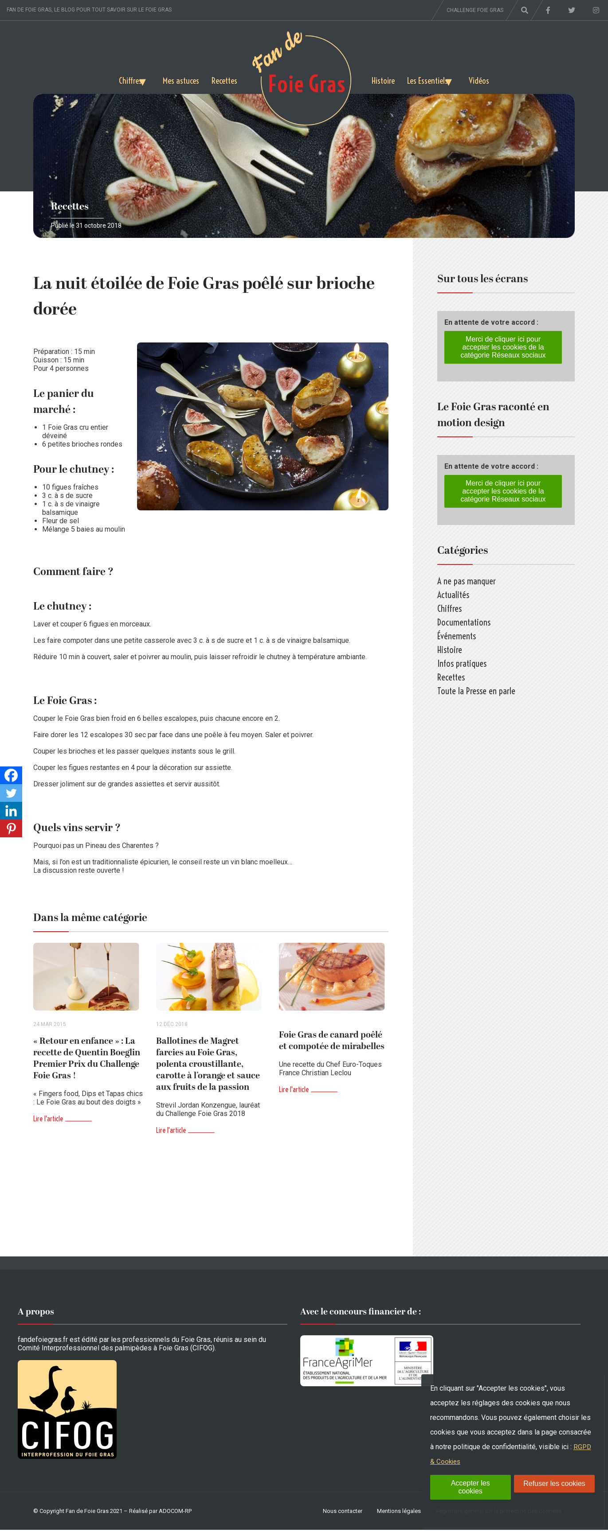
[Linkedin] (11, 811)
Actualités (453, 594)
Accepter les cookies (470, 1487)
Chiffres (119, 79)
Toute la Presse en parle (476, 690)
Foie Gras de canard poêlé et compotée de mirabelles (331, 1042)
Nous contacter (342, 1513)
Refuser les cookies (554, 1483)
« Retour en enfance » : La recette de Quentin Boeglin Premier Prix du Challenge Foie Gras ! (86, 1061)
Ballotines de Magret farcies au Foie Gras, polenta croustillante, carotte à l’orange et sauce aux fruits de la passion (208, 1066)
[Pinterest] (11, 828)
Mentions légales (399, 1513)
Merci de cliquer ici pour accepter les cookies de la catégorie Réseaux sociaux (502, 347)
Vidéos (490, 79)
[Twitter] (11, 793)
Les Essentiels (430, 79)
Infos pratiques (461, 663)
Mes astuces (177, 79)
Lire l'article (48, 1120)
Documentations (463, 622)
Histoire (383, 79)
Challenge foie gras (475, 10)
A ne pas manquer (466, 581)
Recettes (223, 79)
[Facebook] (11, 775)
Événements (456, 636)
